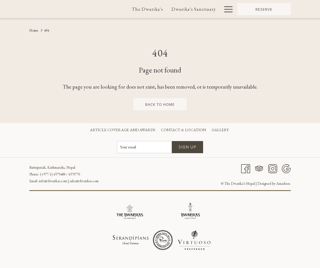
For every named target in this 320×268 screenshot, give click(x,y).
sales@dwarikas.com (84, 181)
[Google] (286, 167)
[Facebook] (245, 167)
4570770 (74, 174)
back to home (160, 104)
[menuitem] (148, 9)
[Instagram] (272, 167)
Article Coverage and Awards (122, 129)
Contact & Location (183, 129)
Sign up (187, 147)
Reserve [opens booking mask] (263, 9)
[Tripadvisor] (259, 167)
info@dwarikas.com (53, 181)
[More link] (226, 9)
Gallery (220, 129)
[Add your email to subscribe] (144, 147)
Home (33, 30)
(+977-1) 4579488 (52, 174)
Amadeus (283, 183)
